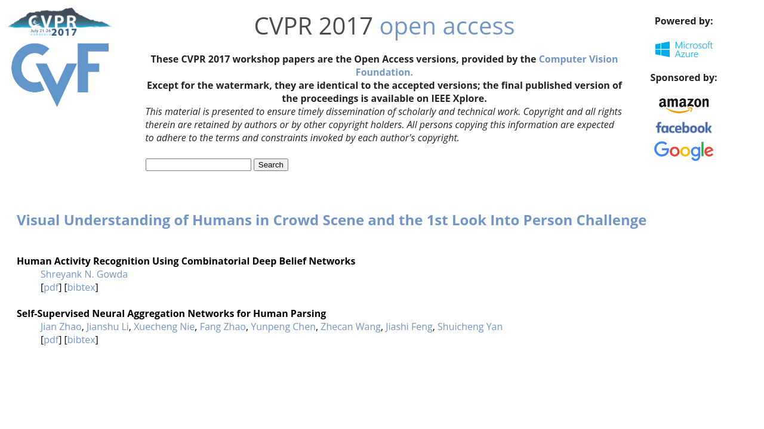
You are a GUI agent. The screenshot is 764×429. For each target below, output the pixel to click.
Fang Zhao (223, 326)
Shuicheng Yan (470, 326)
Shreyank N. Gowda (84, 274)
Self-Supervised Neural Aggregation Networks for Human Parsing (171, 313)
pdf (51, 287)
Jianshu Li (108, 326)
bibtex (81, 287)
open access (447, 25)
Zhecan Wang (351, 326)
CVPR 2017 (313, 25)
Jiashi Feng (409, 326)
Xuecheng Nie (164, 326)
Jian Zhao (61, 326)
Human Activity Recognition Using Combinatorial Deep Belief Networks (186, 261)
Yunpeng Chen (283, 326)
